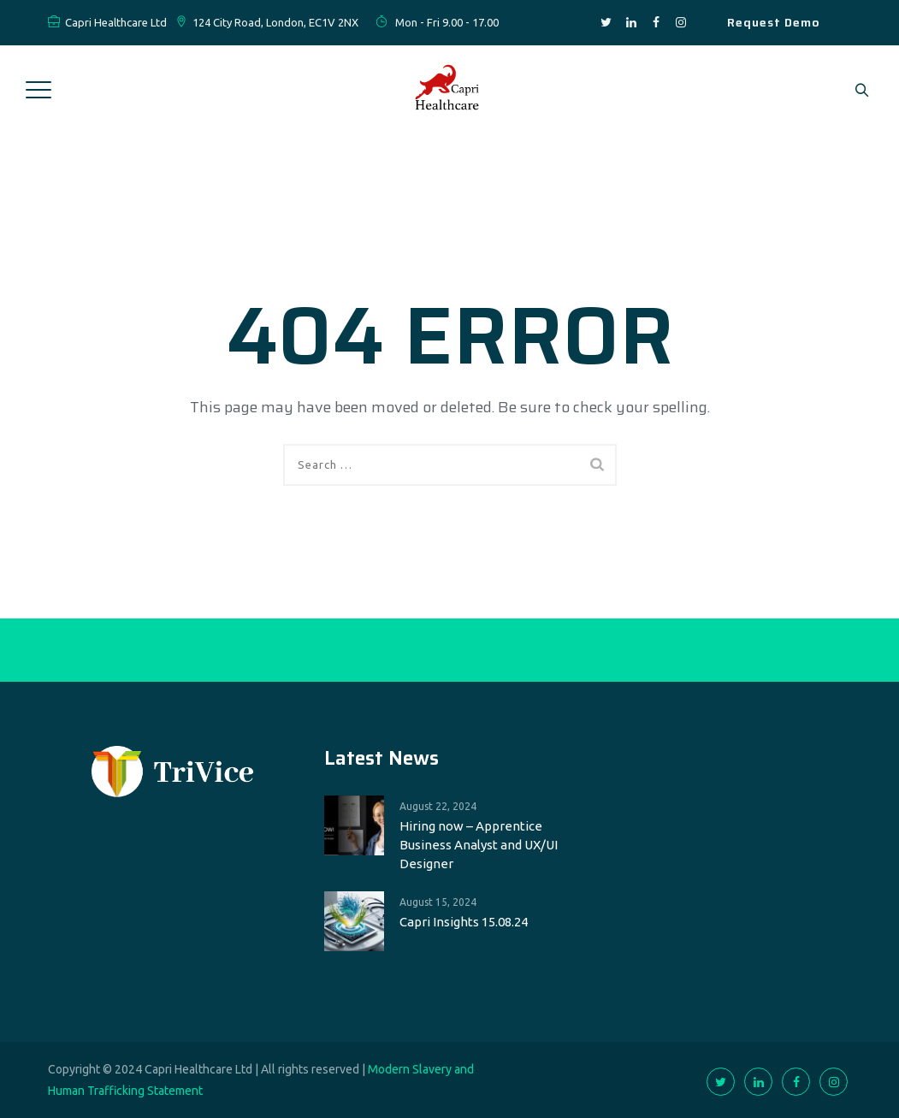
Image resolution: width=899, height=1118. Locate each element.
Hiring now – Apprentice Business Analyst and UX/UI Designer (478, 845)
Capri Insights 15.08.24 (463, 921)
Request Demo (773, 22)
